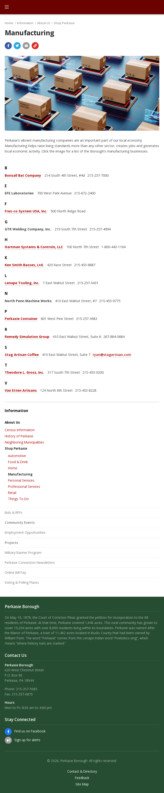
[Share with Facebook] (8, 45)
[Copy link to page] (35, 45)
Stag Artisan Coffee (22, 354)
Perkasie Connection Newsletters (30, 562)
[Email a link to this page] (26, 45)
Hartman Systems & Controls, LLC (34, 247)
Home (9, 23)
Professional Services (24, 486)
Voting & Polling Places (22, 582)
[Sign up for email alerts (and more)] (8, 740)
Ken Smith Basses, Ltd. (24, 265)
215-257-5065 (26, 689)
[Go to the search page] (156, 7)
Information (25, 23)
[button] (7, 7)
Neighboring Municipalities (24, 442)
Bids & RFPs (13, 512)
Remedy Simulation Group (27, 336)
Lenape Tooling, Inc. (22, 283)
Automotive (17, 455)
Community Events (20, 522)
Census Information (20, 430)
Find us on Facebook (30, 731)
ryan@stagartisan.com (112, 354)
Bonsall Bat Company (23, 175)
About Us (43, 23)
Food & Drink (18, 462)
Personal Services (21, 480)
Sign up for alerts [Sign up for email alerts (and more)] (27, 740)
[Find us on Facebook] (8, 731)
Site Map (82, 784)
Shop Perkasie (64, 23)
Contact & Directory (82, 771)
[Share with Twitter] (17, 45)
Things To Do (18, 499)
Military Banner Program (23, 552)
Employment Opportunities (25, 532)
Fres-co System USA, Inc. (26, 211)
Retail (12, 492)
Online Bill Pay (15, 572)
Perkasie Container (21, 318)
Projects (11, 542)
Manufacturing (20, 474)
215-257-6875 (22, 694)
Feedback (82, 778)
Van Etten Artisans (21, 390)
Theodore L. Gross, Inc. (24, 372)
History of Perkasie (19, 436)
